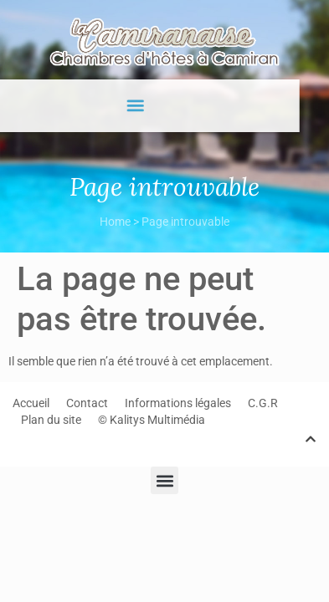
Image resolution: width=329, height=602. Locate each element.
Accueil (31, 403)
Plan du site (51, 419)
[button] (123, 106)
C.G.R (263, 403)
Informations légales (178, 403)
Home (115, 221)
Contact (87, 403)
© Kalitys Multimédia (151, 419)
